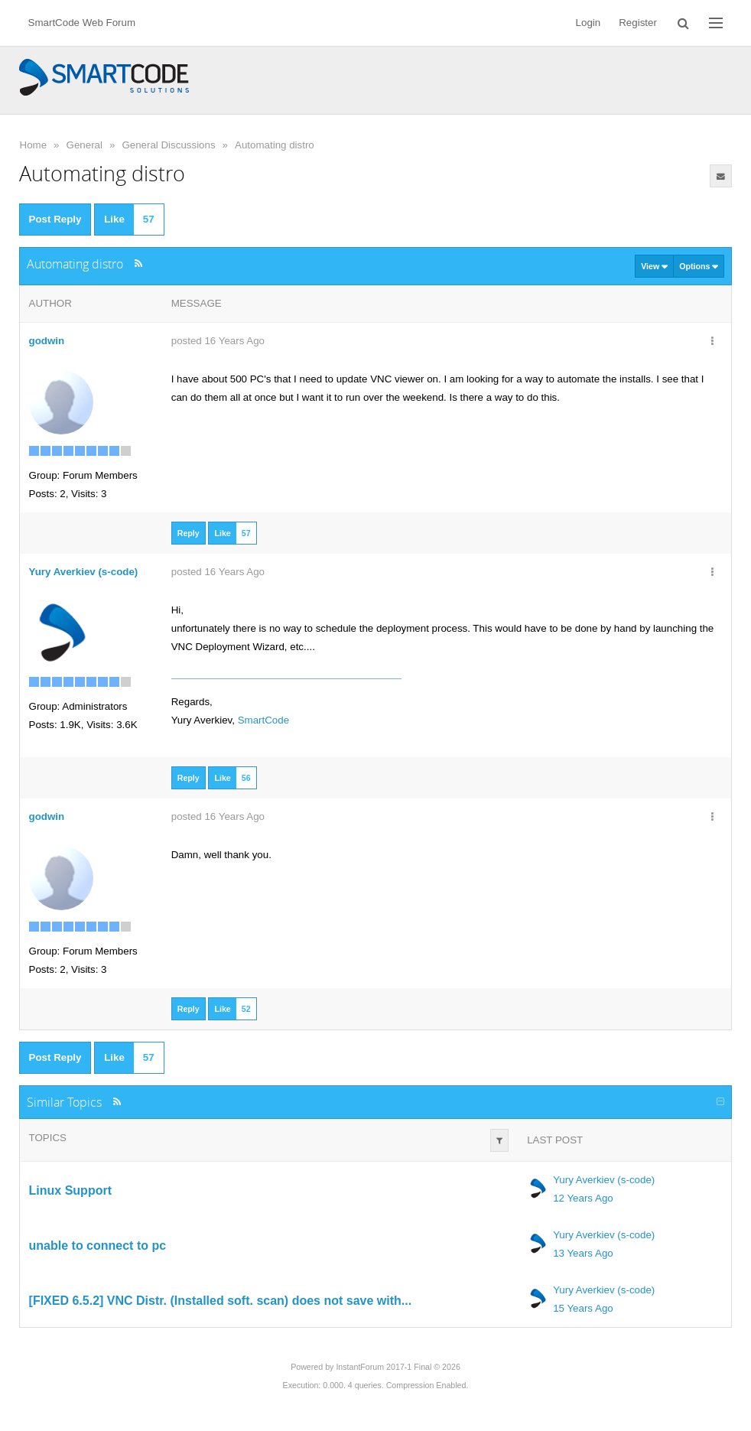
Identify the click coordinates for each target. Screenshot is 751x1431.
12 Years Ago (583, 1198)
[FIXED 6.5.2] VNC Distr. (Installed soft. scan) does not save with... (220, 1300)
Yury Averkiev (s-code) (604, 1179)
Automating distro (274, 145)
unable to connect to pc (98, 1245)
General (84, 145)
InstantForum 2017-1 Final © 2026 (398, 1366)
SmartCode (263, 720)
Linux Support (70, 1190)
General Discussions (168, 145)
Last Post (555, 1140)
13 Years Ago (583, 1253)
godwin (47, 340)
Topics (48, 1137)
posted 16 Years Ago (218, 340)
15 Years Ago (583, 1308)
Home (33, 145)
